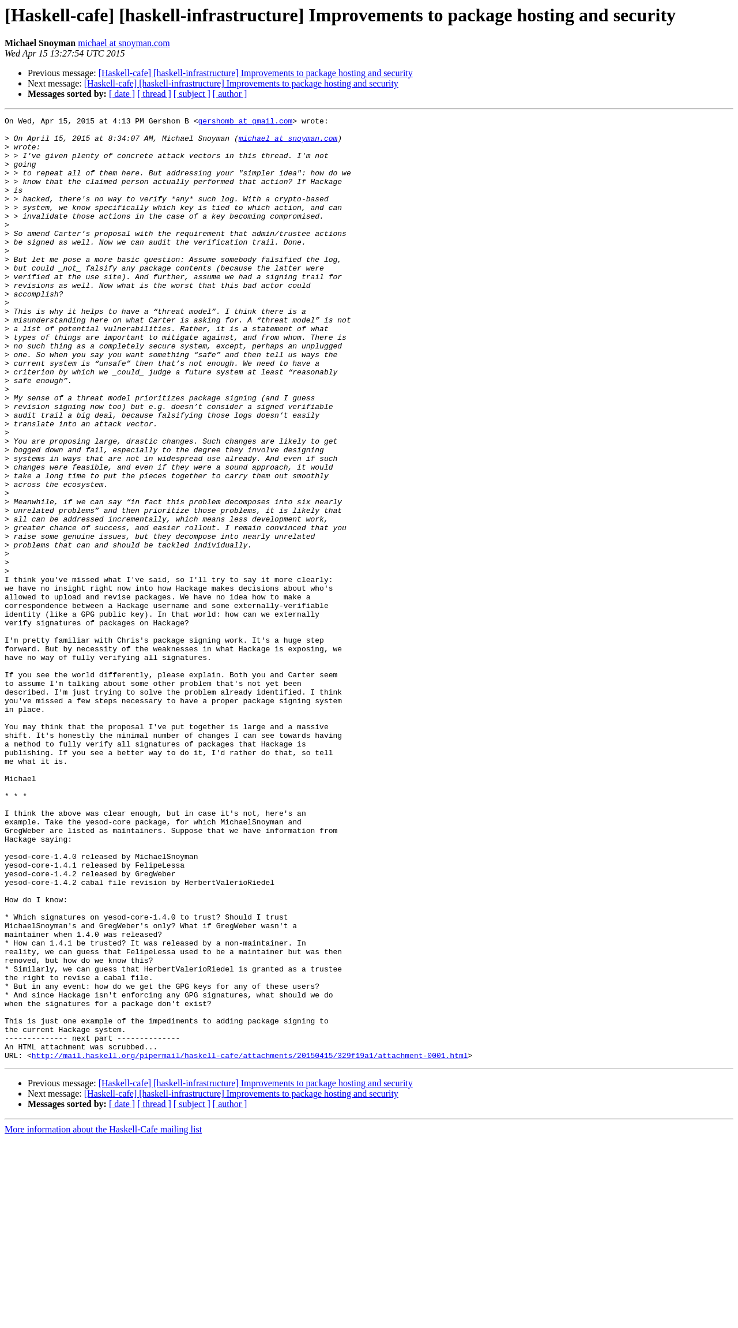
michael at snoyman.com (124, 43)
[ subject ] (192, 94)
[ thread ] (154, 94)
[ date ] (122, 94)
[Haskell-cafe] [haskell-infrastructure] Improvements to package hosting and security (256, 73)
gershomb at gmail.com (245, 122)
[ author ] (230, 94)
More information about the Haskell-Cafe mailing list (103, 1318)
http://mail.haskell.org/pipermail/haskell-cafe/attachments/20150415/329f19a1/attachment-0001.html (250, 1244)
